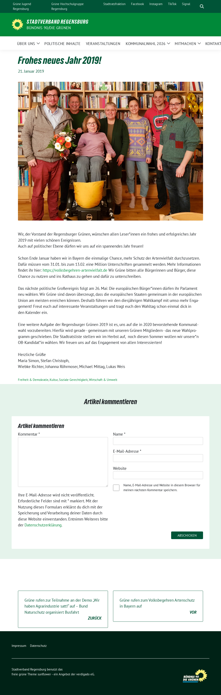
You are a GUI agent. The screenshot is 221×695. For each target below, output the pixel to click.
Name (119, 434)
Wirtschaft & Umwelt (103, 380)
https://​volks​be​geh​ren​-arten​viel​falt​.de (75, 270)
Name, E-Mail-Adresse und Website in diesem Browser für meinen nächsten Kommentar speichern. (161, 487)
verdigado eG (85, 674)
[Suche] (196, 6)
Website (120, 468)
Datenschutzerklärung (43, 524)
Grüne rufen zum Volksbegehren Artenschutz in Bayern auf (158, 606)
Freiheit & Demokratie (33, 380)
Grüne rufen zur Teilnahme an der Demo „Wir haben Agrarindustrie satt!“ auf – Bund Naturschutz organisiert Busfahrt (63, 609)
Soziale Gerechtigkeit (73, 380)
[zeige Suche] (202, 6)
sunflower (44, 674)
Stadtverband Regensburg (58, 22)
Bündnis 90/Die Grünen (49, 27)
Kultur (54, 380)
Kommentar (29, 434)
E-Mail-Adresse (127, 451)
